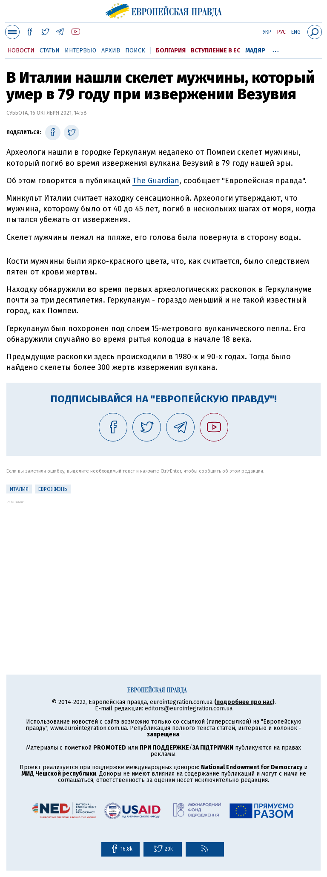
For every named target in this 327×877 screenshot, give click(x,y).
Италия (19, 489)
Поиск (135, 50)
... (275, 49)
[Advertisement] (163, 563)
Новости (21, 50)
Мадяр (255, 50)
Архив (110, 50)
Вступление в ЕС (215, 50)
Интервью (80, 50)
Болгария (171, 50)
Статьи (50, 50)
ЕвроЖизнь (52, 489)
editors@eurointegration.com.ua (188, 708)
